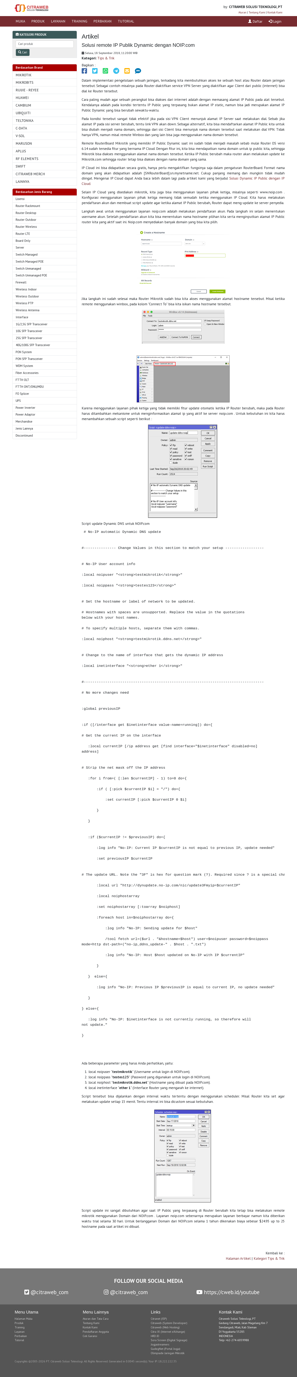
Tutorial (19, 1340)
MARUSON (24, 143)
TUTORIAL (126, 21)
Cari (22, 52)
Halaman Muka (23, 1319)
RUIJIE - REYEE (27, 90)
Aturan (242, 12)
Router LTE (23, 234)
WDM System (24, 366)
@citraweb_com (46, 1292)
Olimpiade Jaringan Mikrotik (167, 1353)
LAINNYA (22, 181)
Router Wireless (26, 227)
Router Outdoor (26, 220)
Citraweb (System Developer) (169, 1323)
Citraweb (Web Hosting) (165, 1327)
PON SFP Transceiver (29, 359)
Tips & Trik (105, 58)
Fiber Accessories (27, 373)
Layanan (20, 1332)
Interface (22, 317)
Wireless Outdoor (27, 296)
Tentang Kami (257, 12)
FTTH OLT (22, 380)
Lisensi (20, 199)
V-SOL (20, 135)
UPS (18, 401)
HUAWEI (22, 97)
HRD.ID (155, 1336)
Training (20, 1327)
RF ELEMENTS (27, 158)
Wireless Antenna (27, 310)
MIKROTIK (24, 75)
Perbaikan (21, 1336)
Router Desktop (26, 213)
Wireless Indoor (26, 289)
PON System (24, 352)
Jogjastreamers (160, 1344)
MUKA (20, 21)
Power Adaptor (25, 414)
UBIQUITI (23, 112)
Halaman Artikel (238, 1258)
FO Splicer (22, 394)
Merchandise (24, 421)
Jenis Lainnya (24, 428)
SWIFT (21, 166)
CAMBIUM (23, 105)
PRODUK (38, 21)
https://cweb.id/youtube (227, 1292)
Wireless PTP (24, 303)
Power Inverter (25, 408)
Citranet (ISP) (159, 1319)
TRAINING (79, 21)
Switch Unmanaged (28, 268)
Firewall (21, 282)
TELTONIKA (24, 120)
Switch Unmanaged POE (31, 275)
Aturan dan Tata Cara (95, 1319)
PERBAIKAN (102, 21)
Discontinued (24, 435)
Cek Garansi (90, 1336)
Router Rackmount (28, 206)
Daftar (255, 21)
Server (20, 247)
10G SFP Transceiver (29, 331)
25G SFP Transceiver (29, 338)
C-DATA (21, 128)
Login (275, 21)
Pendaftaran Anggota (96, 1332)
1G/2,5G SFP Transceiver (31, 324)
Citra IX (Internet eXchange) (168, 1332)
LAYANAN (58, 21)
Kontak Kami (275, 12)
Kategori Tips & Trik (269, 1258)
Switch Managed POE (30, 261)
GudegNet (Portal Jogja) (165, 1349)
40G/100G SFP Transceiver (33, 345)
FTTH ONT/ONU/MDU (30, 387)
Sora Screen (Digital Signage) (169, 1340)
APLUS (21, 151)
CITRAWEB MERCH (30, 174)
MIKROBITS (24, 82)
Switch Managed (27, 254)
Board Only (23, 241)
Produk (19, 1323)
